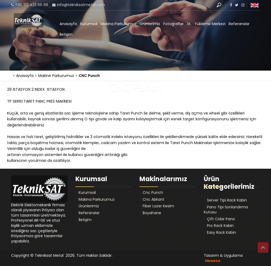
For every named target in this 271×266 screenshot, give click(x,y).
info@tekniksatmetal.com (81, 4)
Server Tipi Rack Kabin (227, 200)
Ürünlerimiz (150, 23)
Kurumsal (88, 23)
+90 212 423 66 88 (31, 4)
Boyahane (152, 212)
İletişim (66, 34)
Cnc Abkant (153, 199)
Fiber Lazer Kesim (158, 206)
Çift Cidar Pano (221, 219)
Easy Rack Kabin (221, 232)
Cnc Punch (153, 192)
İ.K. (189, 23)
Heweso (212, 260)
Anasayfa (68, 23)
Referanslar (239, 23)
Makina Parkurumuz (119, 23)
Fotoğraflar (173, 23)
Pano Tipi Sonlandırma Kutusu (226, 209)
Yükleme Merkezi (210, 23)
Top (263, 247)
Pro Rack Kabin (220, 225)
